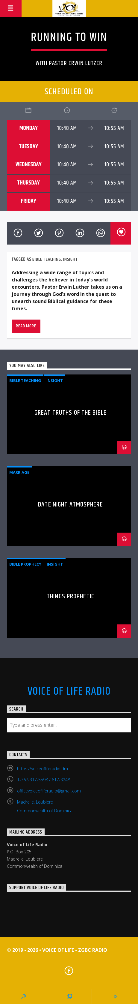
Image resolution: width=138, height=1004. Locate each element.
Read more (26, 326)
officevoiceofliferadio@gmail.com (49, 791)
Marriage (19, 472)
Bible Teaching (46, 259)
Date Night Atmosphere (70, 504)
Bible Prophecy (25, 564)
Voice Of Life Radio (69, 691)
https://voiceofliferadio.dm (42, 768)
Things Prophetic (70, 596)
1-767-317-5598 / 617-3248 (43, 780)
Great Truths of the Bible (70, 412)
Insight (70, 259)
